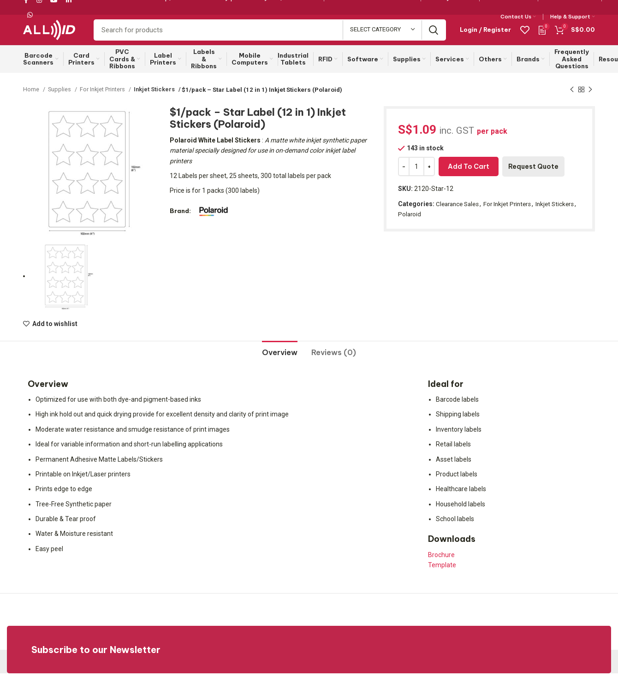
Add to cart (468, 176)
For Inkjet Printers (104, 99)
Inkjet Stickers (156, 99)
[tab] (279, 358)
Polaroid (438, 223)
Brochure (441, 564)
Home (32, 99)
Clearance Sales (459, 213)
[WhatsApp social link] (30, 15)
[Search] (270, 35)
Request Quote (533, 176)
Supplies (60, 99)
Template (442, 574)
